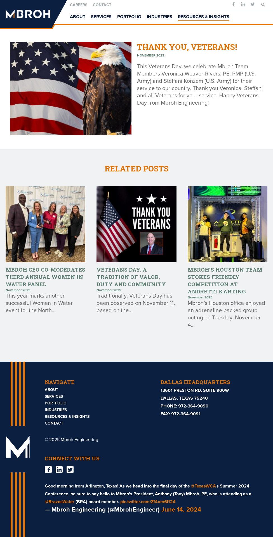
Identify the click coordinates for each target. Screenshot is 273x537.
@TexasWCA (203, 486)
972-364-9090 (193, 406)
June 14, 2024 (181, 509)
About (77, 17)
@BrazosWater (59, 502)
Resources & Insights (203, 17)
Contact (102, 5)
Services (101, 17)
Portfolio (129, 17)
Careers (78, 5)
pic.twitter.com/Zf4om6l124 (148, 502)
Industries (159, 17)
